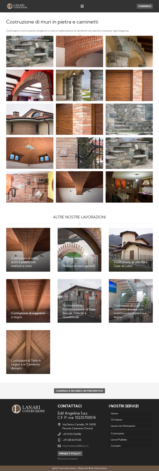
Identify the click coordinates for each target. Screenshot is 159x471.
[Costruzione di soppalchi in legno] (28, 301)
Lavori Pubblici (119, 439)
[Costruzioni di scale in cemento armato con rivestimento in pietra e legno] (131, 301)
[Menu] (82, 6)
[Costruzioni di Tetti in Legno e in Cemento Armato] (28, 352)
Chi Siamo (116, 419)
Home (114, 413)
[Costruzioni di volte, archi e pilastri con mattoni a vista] (28, 250)
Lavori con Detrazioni (123, 425)
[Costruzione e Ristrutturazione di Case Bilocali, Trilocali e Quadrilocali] (80, 301)
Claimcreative (100, 468)
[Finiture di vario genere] (80, 250)
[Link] (17, 6)
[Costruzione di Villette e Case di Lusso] (131, 250)
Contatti (116, 445)
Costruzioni (117, 433)
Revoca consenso (68, 458)
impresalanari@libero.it (76, 445)
